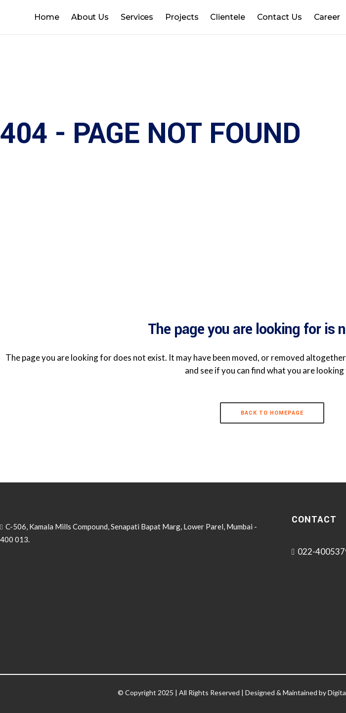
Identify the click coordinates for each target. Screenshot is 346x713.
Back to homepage (272, 413)
